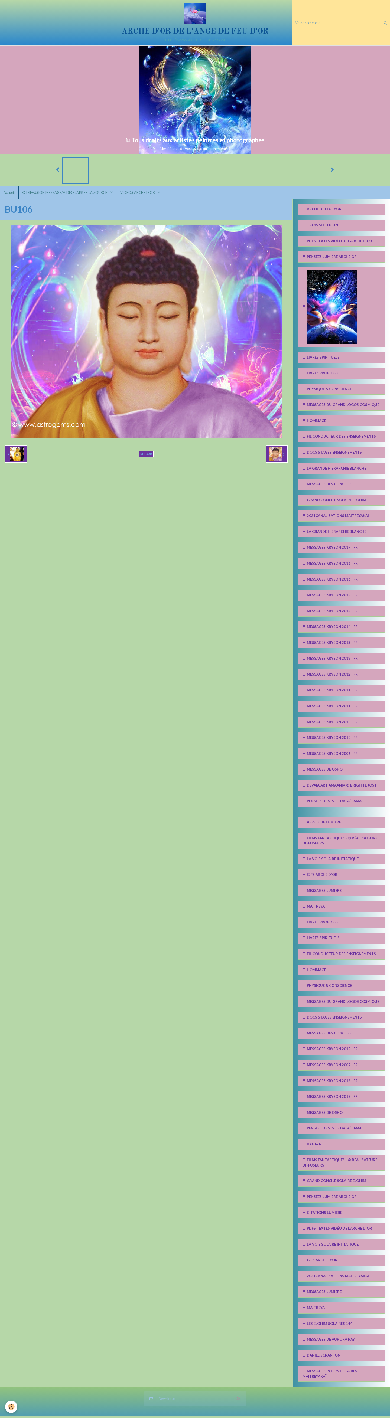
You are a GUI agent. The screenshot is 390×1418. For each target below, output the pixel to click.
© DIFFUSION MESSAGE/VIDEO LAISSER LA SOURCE (66, 194)
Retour (146, 456)
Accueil (9, 194)
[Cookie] (11, 1407)
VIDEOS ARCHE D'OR (140, 194)
